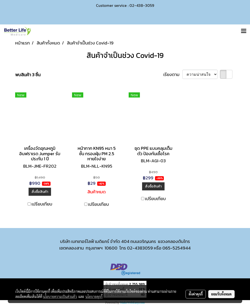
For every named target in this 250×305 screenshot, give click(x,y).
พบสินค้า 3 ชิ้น (28, 74)
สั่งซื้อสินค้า (39, 191)
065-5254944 (176, 248)
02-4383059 (140, 248)
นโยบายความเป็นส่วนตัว (60, 296)
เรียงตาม (172, 74)
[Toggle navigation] (243, 31)
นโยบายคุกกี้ (94, 296)
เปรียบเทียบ (41, 204)
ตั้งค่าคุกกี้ (196, 294)
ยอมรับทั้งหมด (221, 294)
